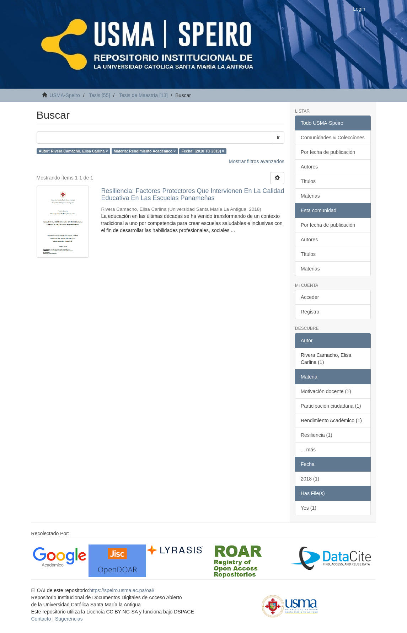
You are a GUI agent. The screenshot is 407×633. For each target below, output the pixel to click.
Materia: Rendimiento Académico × (145, 151)
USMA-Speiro (64, 95)
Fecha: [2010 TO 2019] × (203, 151)
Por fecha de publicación (328, 152)
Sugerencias (69, 619)
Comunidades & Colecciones (333, 137)
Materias (310, 196)
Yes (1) (308, 508)
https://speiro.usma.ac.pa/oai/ (121, 590)
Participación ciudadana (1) (331, 406)
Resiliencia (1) (316, 435)
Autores (309, 167)
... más (308, 449)
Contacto (41, 619)
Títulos (308, 181)
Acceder (310, 297)
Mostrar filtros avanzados (256, 161)
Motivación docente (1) (326, 391)
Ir (278, 137)
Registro (310, 312)
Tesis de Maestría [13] (143, 95)
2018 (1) (310, 479)
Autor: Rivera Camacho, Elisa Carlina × (73, 151)
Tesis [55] (99, 95)
